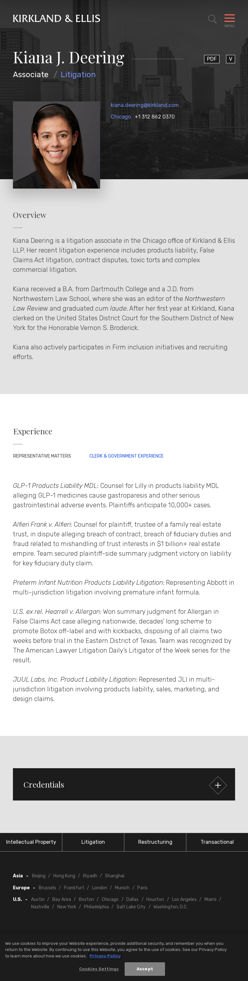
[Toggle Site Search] (212, 19)
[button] (124, 784)
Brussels (47, 888)
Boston (86, 899)
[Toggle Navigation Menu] (229, 19)
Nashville (40, 907)
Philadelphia (96, 907)
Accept (145, 970)
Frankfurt (74, 888)
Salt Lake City (131, 907)
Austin (38, 899)
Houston (155, 899)
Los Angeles (184, 899)
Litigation (78, 74)
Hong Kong (64, 876)
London (99, 888)
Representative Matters (42, 456)
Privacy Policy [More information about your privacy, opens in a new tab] (105, 957)
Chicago (121, 117)
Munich (122, 888)
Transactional (217, 842)
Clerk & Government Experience (126, 456)
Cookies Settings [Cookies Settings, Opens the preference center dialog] (99, 970)
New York (66, 907)
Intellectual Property (31, 842)
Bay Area (61, 899)
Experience (32, 431)
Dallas (132, 899)
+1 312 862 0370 (155, 117)
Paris (142, 888)
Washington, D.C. (170, 907)
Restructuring (155, 842)
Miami (210, 899)
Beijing (39, 876)
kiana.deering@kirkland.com (145, 105)
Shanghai (114, 876)
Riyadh (90, 876)
